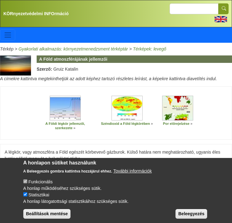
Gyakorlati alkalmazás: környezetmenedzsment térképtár (73, 48)
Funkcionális (41, 186)
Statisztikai (39, 199)
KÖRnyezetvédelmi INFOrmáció (36, 13)
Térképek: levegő (149, 48)
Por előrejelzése (176, 123)
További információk (132, 175)
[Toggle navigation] (7, 34)
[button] (65, 108)
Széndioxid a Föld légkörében (125, 123)
